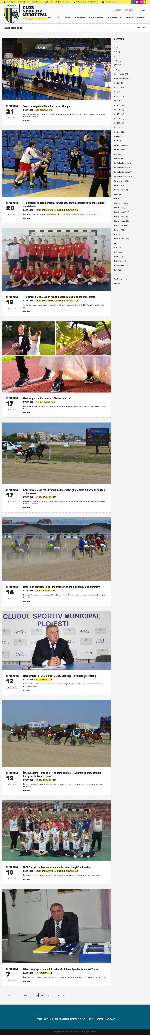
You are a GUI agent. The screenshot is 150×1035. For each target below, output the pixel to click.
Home (139, 27)
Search (142, 10)
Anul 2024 (117, 118)
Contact (110, 1019)
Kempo (116, 256)
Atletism (38, 402)
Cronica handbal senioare (122, 172)
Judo (37, 110)
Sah (115, 270)
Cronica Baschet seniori (121, 167)
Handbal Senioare (119, 221)
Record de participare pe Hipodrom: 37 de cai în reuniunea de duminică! (61, 587)
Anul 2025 (117, 123)
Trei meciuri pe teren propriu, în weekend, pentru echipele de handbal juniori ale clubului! (64, 204)
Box (115, 154)
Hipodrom (39, 497)
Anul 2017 (117, 87)
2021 (115, 51)
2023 (116, 60)
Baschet (116, 140)
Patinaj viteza (118, 261)
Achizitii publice (119, 74)
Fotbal (116, 194)
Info (37, 679)
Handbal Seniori (119, 225)
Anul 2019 (117, 96)
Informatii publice (119, 238)
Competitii (117, 158)
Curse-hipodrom (119, 181)
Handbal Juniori (60, 210)
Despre (100, 1019)
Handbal (38, 210)
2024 (116, 65)
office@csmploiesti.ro (111, 2)
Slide (143, 27)
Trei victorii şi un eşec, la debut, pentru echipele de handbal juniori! (59, 297)
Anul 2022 (117, 109)
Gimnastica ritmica (120, 203)
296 (31, 995)
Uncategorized (118, 279)
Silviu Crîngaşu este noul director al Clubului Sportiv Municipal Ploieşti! (61, 969)
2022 (116, 56)
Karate (116, 252)
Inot (115, 243)
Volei (115, 283)
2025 (116, 69)
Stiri (91, 1019)
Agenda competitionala (121, 78)
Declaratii (117, 185)
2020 (116, 47)
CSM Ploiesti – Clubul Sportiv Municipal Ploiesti (61, 1019)
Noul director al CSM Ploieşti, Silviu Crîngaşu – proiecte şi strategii (59, 675)
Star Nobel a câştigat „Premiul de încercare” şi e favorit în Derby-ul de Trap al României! (64, 491)
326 (59, 995)
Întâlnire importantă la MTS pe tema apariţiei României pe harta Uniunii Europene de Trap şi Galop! (62, 774)
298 (42, 995)
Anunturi (116, 132)
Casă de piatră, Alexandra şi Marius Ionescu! (47, 398)
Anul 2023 (117, 114)
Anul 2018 (117, 91)
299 (48, 995)
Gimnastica (117, 198)
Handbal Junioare (47, 210)
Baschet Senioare (119, 145)
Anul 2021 (117, 105)
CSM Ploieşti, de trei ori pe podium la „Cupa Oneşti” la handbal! (57, 867)
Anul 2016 (117, 83)
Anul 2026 (117, 127)
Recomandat (44, 110)
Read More (26, 120)
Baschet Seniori (119, 149)
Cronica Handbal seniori (121, 176)
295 (25, 995)
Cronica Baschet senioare (122, 163)
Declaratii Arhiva (119, 189)
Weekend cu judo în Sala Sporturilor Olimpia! (47, 106)
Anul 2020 (117, 100)
